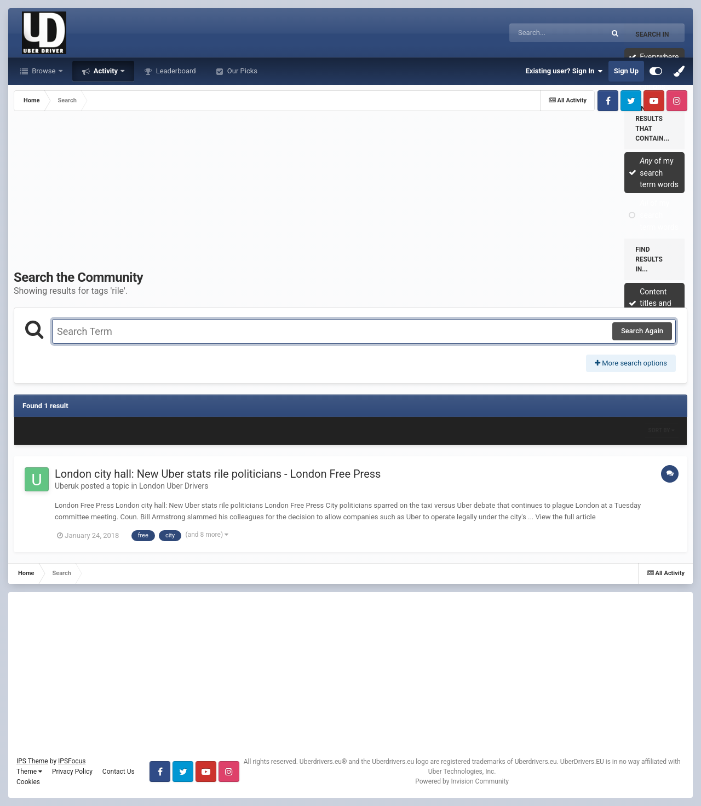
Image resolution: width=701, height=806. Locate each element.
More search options (631, 363)
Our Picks (241, 71)
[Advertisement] (350, 193)
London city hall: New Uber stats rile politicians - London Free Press (218, 473)
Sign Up (626, 71)
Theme (29, 771)
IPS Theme (32, 761)
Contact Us (118, 771)
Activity (106, 71)
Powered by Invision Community (462, 781)
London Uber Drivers (173, 486)
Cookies (28, 782)
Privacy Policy (72, 771)
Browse (44, 71)
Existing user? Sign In (564, 71)
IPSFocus (71, 761)
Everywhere (659, 57)
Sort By (661, 430)
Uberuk (67, 486)
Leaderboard (175, 71)
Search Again (642, 331)
